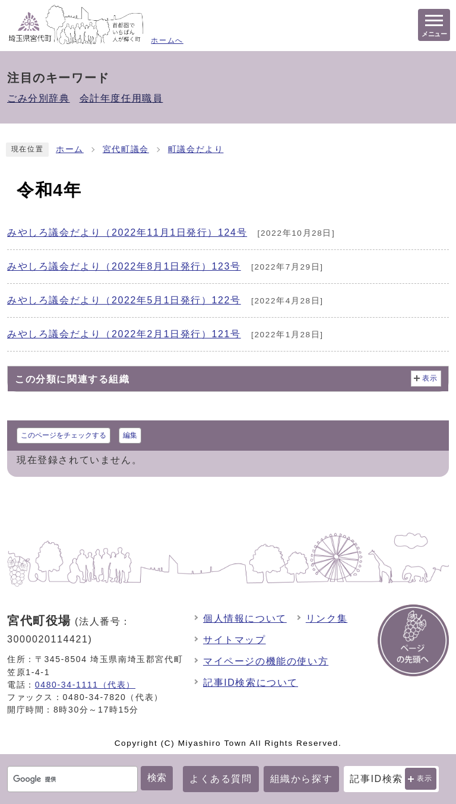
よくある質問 (220, 779)
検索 (156, 778)
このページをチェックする (63, 435)
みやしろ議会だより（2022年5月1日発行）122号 (124, 300)
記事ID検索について (250, 683)
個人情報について (245, 618)
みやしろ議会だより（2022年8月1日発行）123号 (124, 266)
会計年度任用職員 (121, 98)
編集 (130, 435)
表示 (425, 778)
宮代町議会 (126, 149)
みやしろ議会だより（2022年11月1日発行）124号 (127, 232)
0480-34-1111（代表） (85, 684)
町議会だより (196, 149)
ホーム (70, 149)
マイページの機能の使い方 (265, 661)
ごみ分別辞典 (38, 98)
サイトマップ (234, 640)
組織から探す (301, 779)
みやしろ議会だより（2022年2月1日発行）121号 (124, 334)
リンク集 (326, 618)
